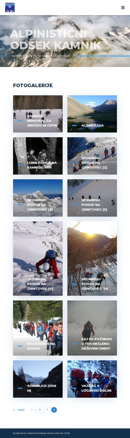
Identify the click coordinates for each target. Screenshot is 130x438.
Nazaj (21, 409)
